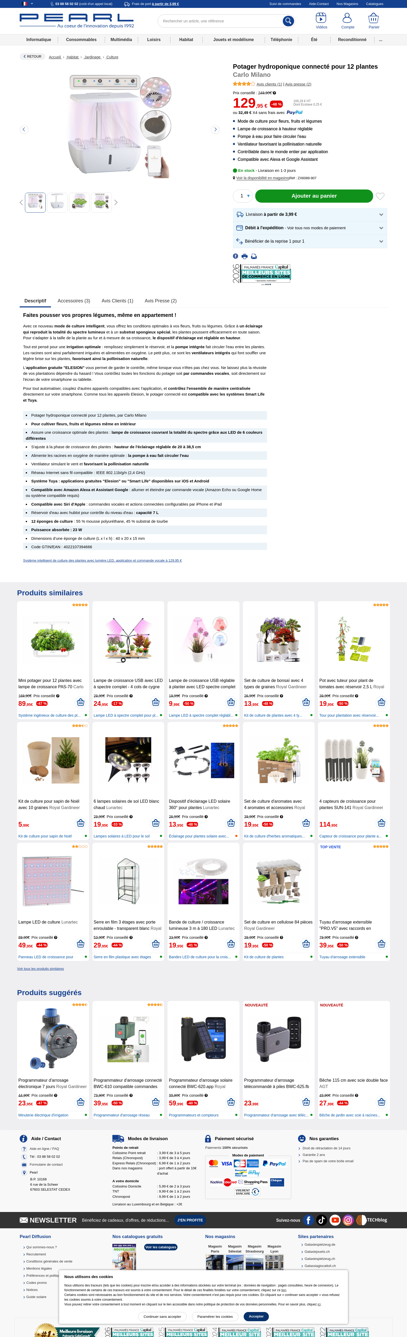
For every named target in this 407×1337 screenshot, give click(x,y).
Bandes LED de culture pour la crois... (200, 957)
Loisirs (154, 39)
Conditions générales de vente (49, 1261)
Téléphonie (281, 39)
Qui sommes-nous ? (41, 1247)
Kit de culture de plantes (264, 957)
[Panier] (374, 21)
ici (319, 1304)
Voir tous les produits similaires (40, 969)
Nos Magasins (347, 4)
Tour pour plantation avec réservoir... (349, 715)
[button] (262, 178)
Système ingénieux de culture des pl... (49, 715)
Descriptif (35, 300)
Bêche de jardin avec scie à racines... (349, 1115)
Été (314, 39)
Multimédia (121, 39)
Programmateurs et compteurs (193, 1115)
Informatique (38, 39)
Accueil (55, 57)
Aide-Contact (319, 4)
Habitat (186, 39)
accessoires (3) (74, 300)
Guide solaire (36, 1297)
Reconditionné (352, 39)
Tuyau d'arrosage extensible (342, 957)
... (381, 39)
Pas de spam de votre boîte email (328, 1161)
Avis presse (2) (161, 300)
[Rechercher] (288, 21)
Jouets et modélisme (233, 39)
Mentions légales (39, 1268)
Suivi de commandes (285, 4)
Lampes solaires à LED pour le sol (122, 836)
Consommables (81, 39)
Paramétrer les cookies (215, 1317)
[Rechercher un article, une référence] (226, 21)
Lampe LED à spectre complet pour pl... (126, 715)
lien (283, 1290)
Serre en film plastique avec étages (122, 957)
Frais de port (155, 4)
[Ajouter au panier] (314, 196)
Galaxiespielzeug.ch (320, 1259)
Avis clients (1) (117, 300)
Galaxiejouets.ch (317, 1252)
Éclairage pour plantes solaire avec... (199, 836)
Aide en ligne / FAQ (44, 1149)
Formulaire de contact (46, 1165)
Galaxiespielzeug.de (320, 1244)
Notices (32, 1290)
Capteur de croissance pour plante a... (350, 836)
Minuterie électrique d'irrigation (43, 1115)
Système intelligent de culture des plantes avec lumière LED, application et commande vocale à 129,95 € (102, 560)
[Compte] (348, 21)
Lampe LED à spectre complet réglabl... (201, 715)
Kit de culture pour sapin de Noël (45, 836)
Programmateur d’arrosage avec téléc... (276, 1115)
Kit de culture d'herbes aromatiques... (274, 836)
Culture (112, 57)
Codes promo (36, 1283)
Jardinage (92, 57)
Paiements (226, 1148)
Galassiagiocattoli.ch (320, 1266)
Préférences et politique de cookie (52, 1276)
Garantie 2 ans (314, 1155)
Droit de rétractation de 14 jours (327, 1148)
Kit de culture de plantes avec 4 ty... (273, 715)
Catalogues (374, 4)
